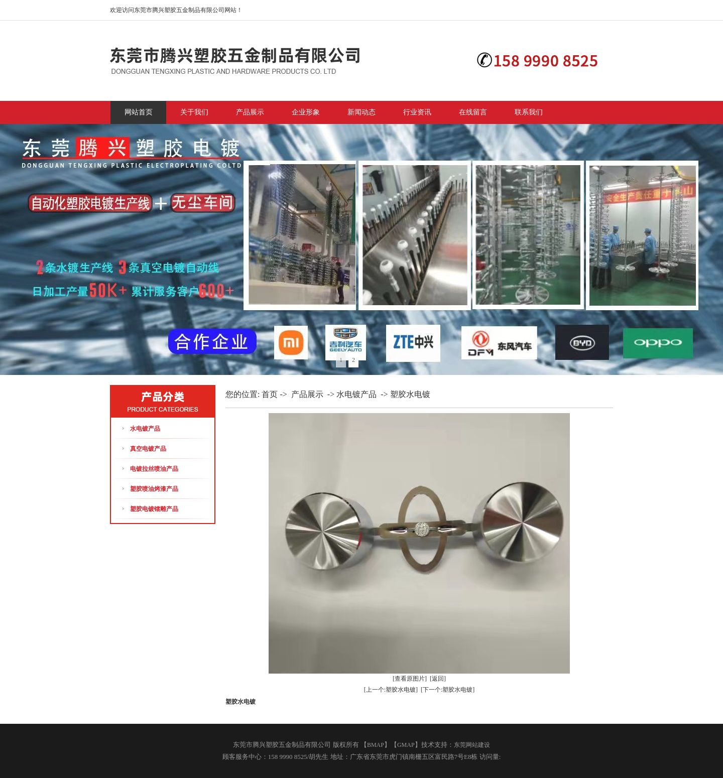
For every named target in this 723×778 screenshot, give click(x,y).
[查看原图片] (410, 678)
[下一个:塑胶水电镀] (447, 689)
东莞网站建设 (472, 744)
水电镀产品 (145, 428)
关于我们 (194, 112)
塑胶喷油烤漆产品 (154, 488)
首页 (270, 394)
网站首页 (139, 112)
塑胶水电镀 (410, 394)
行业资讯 (417, 112)
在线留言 (473, 112)
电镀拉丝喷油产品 (154, 468)
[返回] (438, 678)
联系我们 (529, 112)
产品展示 (250, 112)
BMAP (375, 744)
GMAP (406, 744)
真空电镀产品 (148, 448)
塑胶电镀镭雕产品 (154, 508)
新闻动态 (361, 112)
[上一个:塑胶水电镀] (391, 689)
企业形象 (306, 112)
